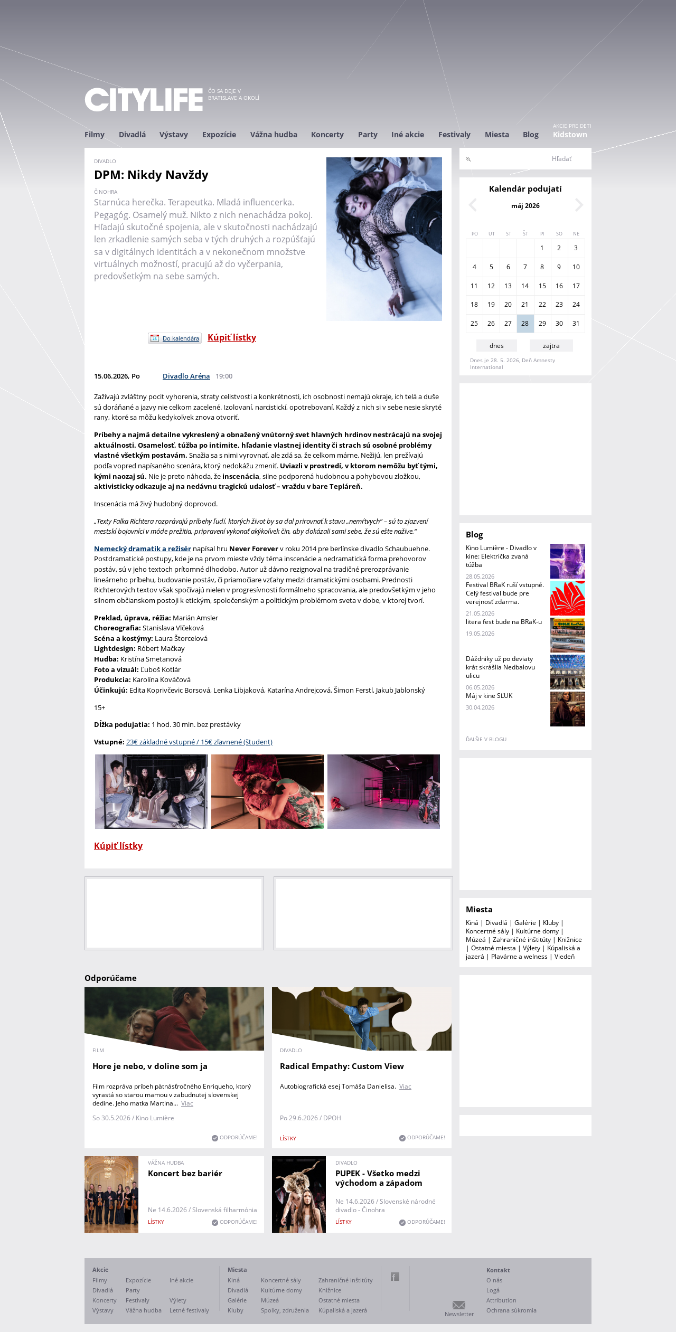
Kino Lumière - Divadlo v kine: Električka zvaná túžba (501, 556)
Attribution (501, 1300)
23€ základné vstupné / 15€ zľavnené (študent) (199, 742)
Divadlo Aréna (186, 376)
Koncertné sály (487, 931)
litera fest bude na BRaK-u (504, 621)
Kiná (472, 922)
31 (576, 323)
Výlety (531, 947)
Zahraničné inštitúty (522, 939)
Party (368, 134)
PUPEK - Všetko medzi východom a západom (378, 1178)
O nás (494, 1280)
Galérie (525, 922)
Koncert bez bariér (185, 1173)
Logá (493, 1290)
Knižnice (570, 939)
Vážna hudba (273, 134)
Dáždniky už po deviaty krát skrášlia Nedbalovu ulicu (500, 667)
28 (525, 323)
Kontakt (498, 1270)
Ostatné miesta (493, 947)
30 (559, 323)
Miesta (497, 134)
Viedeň (565, 956)
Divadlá (132, 134)
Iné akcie (407, 134)
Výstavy (173, 134)
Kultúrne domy (537, 931)
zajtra (551, 345)
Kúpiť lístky (232, 337)
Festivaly (454, 134)
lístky (288, 1138)
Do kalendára (181, 338)
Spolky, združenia (285, 1310)
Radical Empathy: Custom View (342, 1066)
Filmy (94, 134)
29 (542, 323)
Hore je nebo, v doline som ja (150, 1066)
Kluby (551, 922)
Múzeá (476, 939)
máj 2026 (525, 205)
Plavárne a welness (519, 956)
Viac (187, 1103)
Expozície (219, 134)
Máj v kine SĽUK (489, 695)
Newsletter (459, 1314)
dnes (497, 345)
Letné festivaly (189, 1310)
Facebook (395, 1276)
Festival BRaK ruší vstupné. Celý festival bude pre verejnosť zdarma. (505, 593)
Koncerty (327, 134)
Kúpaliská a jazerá (342, 1310)
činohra (105, 191)
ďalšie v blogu (486, 739)
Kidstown (570, 134)
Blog (531, 134)
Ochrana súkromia (511, 1310)
